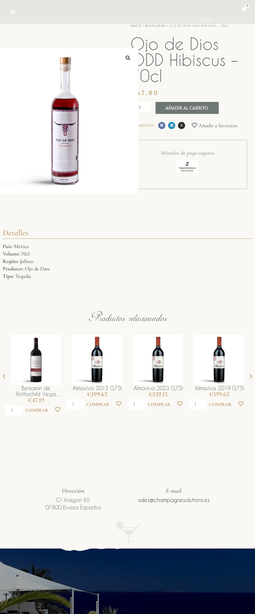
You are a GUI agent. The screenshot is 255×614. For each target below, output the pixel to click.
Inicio (135, 26)
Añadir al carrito (186, 108)
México (21, 246)
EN (210, 20)
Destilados (155, 26)
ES (203, 20)
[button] (12, 12)
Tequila (23, 276)
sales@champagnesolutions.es (174, 500)
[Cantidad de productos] (140, 107)
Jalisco (27, 261)
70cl (25, 254)
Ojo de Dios (37, 269)
